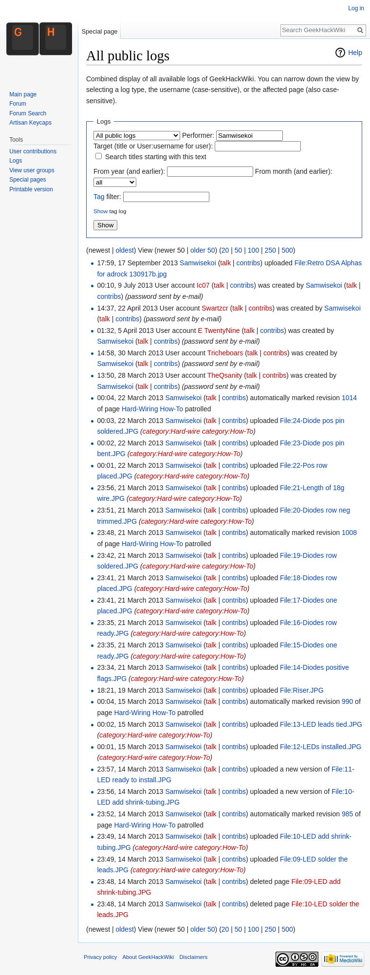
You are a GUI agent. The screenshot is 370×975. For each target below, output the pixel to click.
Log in (356, 8)
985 (347, 814)
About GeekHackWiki (148, 957)
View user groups (32, 170)
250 (270, 250)
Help (355, 52)
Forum (17, 103)
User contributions (32, 151)
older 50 (202, 250)
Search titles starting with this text (155, 157)
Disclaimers (193, 957)
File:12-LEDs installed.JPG (320, 747)
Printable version (31, 189)
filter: (107, 197)
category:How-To (227, 431)
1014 (349, 398)
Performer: (198, 135)
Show (100, 211)
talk (225, 263)
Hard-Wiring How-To (152, 409)
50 (238, 250)
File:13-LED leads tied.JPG (321, 724)
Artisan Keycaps (30, 122)
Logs (15, 160)
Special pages (27, 179)
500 (287, 250)
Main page (23, 94)
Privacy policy (100, 957)
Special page (99, 31)
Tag (99, 197)
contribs (248, 263)
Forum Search (27, 113)
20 (225, 250)
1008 (349, 532)
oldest (124, 250)
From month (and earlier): (294, 171)
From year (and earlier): (129, 171)
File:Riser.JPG (301, 690)
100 (253, 250)
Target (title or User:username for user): (153, 146)
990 (347, 701)
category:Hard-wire (171, 431)
